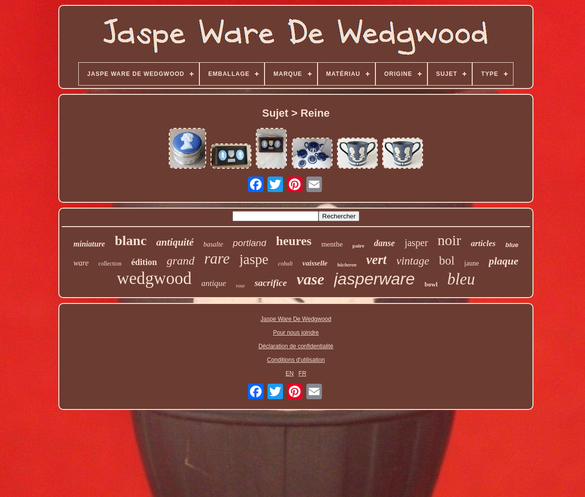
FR (302, 373)
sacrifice (270, 283)
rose (240, 285)
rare (217, 258)
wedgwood (154, 278)
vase (310, 279)
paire (358, 245)
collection (109, 263)
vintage (412, 261)
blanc (130, 240)
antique (213, 283)
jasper (416, 242)
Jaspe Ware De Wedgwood (296, 319)
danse (384, 243)
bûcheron (346, 264)
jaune (471, 263)
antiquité (175, 242)
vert (376, 259)
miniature (89, 244)
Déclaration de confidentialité (295, 346)
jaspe (253, 259)
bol (447, 260)
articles (483, 243)
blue (511, 244)
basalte (213, 244)
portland (249, 243)
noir (449, 240)
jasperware (374, 278)
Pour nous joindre (296, 332)
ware (81, 263)
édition (144, 262)
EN (289, 373)
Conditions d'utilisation (296, 359)
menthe (332, 244)
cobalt (285, 263)
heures (293, 241)
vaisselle (315, 263)
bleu (461, 279)
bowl (431, 284)
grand (181, 260)
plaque (503, 261)
